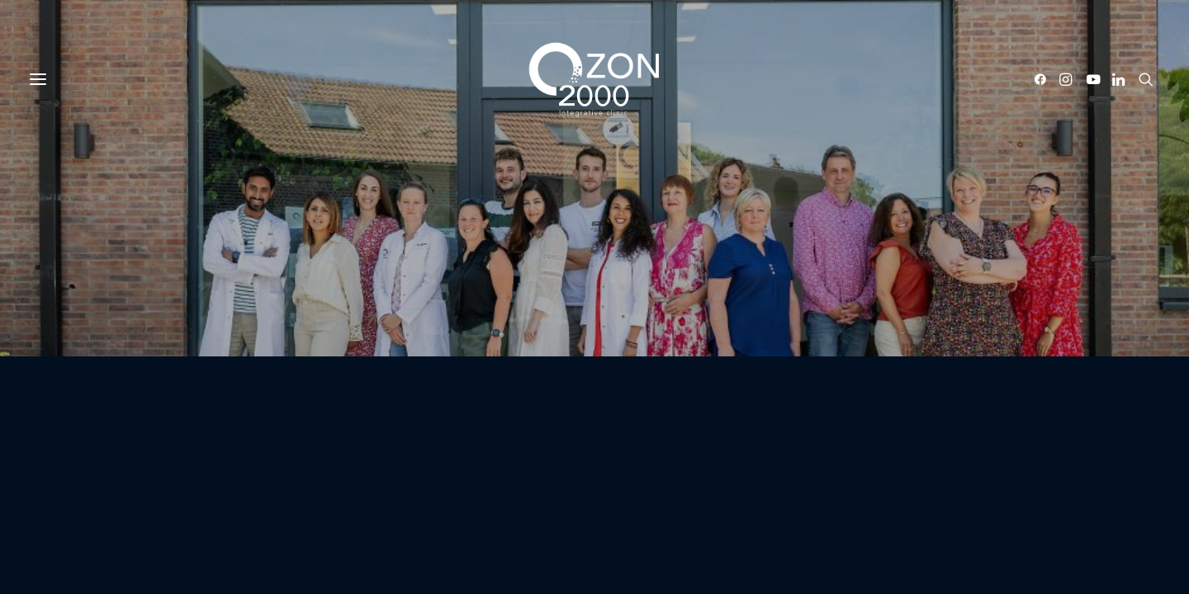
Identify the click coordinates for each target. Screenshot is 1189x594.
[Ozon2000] (594, 79)
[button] (1043, 79)
